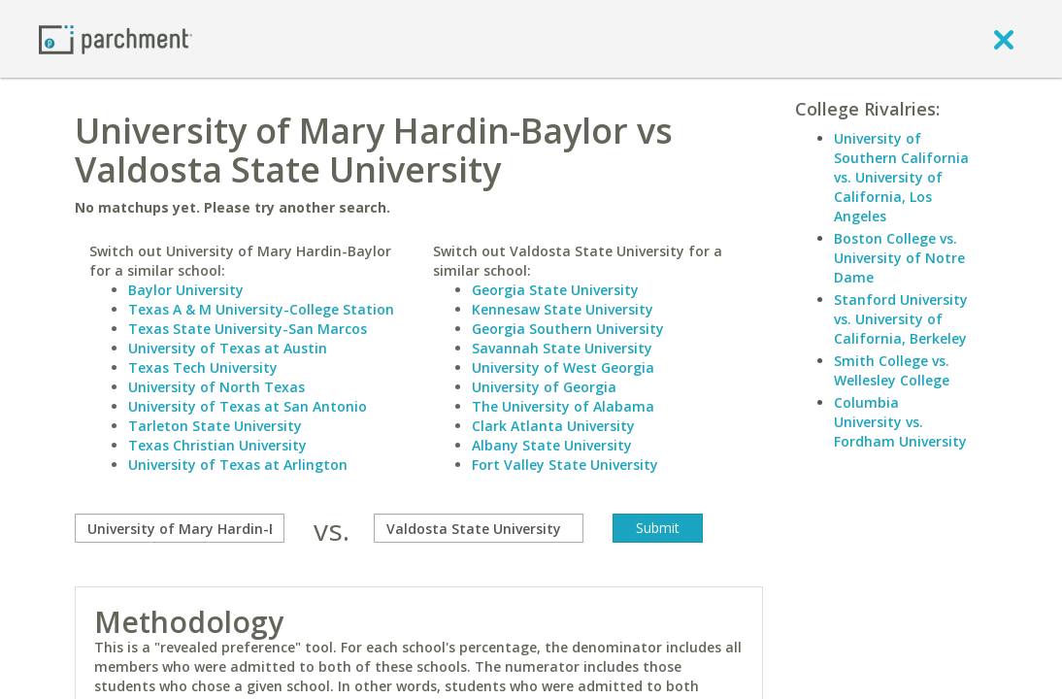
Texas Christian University (217, 445)
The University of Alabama (563, 406)
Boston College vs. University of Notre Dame (899, 257)
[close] (1003, 38)
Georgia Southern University (568, 328)
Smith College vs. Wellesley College (891, 370)
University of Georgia (544, 387)
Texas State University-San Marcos (247, 328)
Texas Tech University (203, 367)
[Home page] (115, 38)
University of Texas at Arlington (238, 464)
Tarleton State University (215, 425)
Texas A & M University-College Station (261, 309)
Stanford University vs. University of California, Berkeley (901, 319)
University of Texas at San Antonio (247, 406)
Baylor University (186, 290)
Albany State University (552, 445)
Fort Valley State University (565, 464)
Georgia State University (555, 290)
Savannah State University (562, 348)
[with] (478, 528)
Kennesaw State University (562, 309)
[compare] (179, 528)
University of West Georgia (563, 367)
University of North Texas (216, 387)
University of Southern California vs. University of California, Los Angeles (901, 177)
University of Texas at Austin (227, 348)
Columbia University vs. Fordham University (900, 421)
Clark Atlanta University (553, 425)
